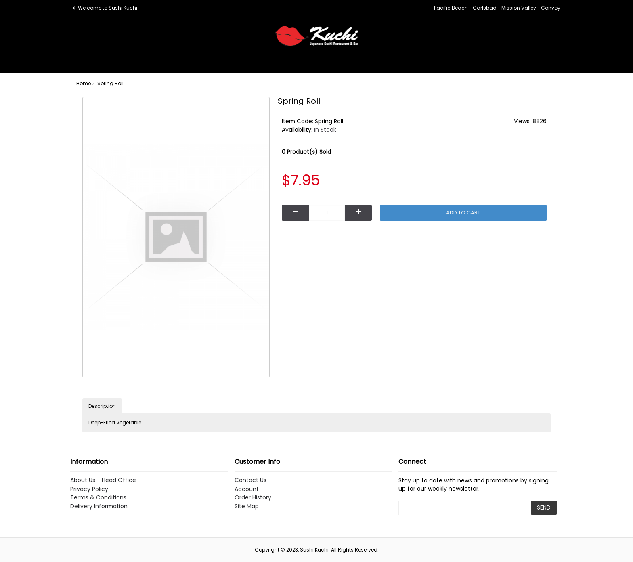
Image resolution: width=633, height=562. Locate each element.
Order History (253, 497)
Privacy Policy (89, 489)
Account (247, 489)
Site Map (247, 506)
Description (102, 406)
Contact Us (250, 480)
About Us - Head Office (103, 480)
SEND (544, 507)
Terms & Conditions (98, 497)
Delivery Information (99, 506)
